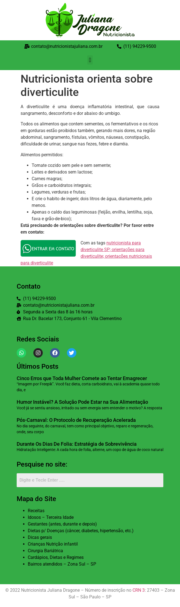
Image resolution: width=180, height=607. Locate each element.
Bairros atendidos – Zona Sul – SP (62, 564)
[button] (89, 60)
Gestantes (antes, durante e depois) (62, 524)
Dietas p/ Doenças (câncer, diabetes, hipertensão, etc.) (81, 530)
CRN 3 (138, 590)
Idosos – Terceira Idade (51, 517)
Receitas (36, 510)
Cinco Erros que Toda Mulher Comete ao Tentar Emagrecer (82, 378)
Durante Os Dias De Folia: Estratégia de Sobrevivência (77, 444)
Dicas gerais (40, 537)
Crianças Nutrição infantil (53, 544)
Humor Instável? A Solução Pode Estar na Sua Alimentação (82, 402)
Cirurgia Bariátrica (45, 550)
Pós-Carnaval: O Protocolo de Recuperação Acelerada (76, 420)
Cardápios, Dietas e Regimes (56, 557)
